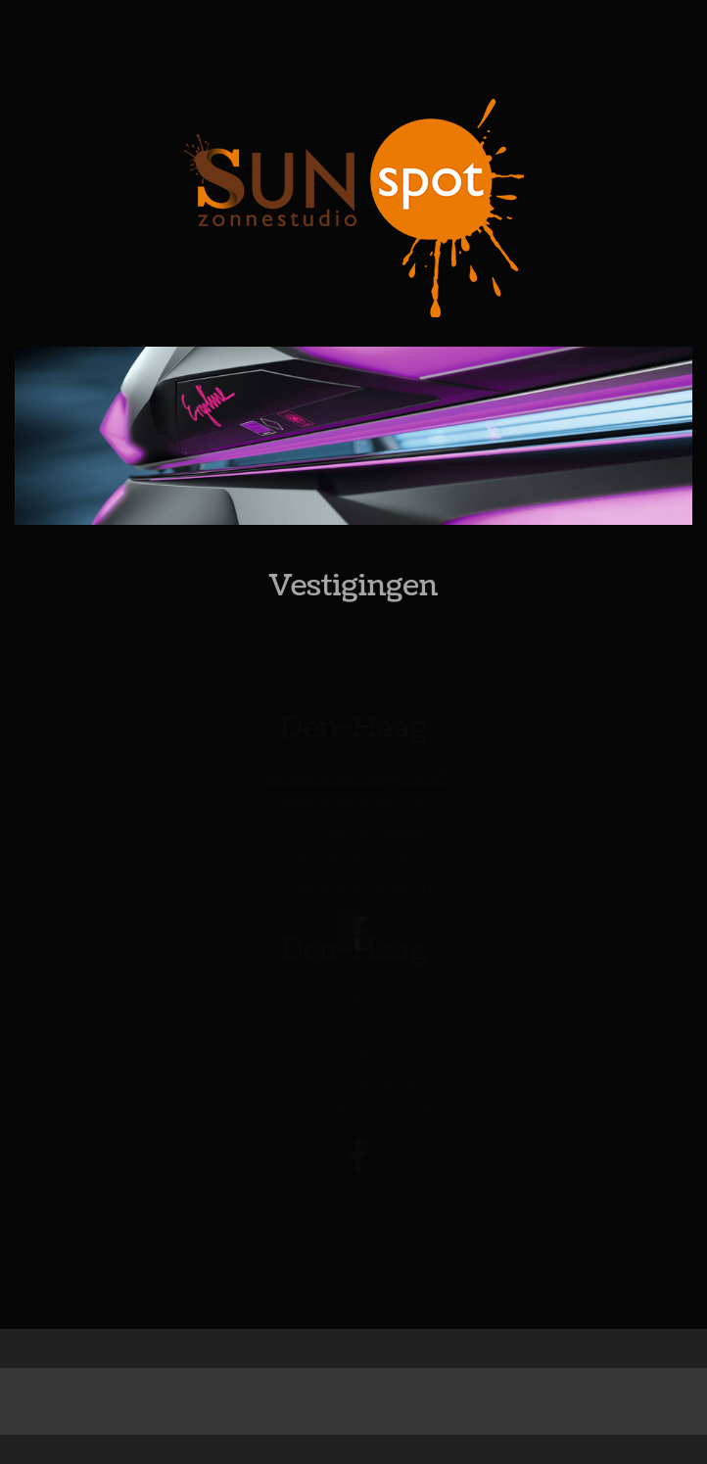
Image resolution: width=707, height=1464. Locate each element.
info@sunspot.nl (380, 887)
